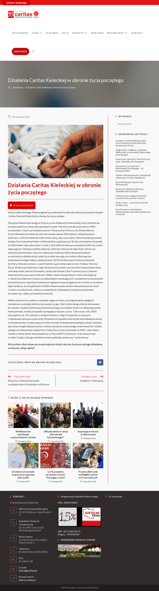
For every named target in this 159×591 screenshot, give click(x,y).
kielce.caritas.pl (27, 579)
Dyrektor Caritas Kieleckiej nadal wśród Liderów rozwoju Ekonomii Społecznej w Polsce (131, 143)
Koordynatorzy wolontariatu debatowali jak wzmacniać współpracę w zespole (133, 211)
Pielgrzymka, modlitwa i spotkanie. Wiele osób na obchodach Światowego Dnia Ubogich (133, 152)
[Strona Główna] (9, 87)
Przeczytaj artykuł (21, 205)
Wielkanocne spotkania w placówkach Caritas (23, 434)
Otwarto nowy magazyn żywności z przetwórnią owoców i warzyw (131, 197)
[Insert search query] (133, 124)
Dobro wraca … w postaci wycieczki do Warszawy (132, 203)
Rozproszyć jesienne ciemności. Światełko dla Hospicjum (130, 190)
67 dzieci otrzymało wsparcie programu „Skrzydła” (23, 474)
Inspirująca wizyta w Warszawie (88, 433)
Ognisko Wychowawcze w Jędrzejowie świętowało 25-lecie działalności (133, 176)
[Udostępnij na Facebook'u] (100, 362)
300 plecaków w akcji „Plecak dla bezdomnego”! (56, 434)
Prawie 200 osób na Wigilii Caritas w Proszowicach (88, 474)
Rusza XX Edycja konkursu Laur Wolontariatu (129, 183)
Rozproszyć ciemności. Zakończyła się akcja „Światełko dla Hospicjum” (133, 160)
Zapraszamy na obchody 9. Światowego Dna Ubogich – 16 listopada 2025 (129, 168)
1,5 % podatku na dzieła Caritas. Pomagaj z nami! (56, 474)
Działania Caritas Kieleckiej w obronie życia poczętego (50, 87)
